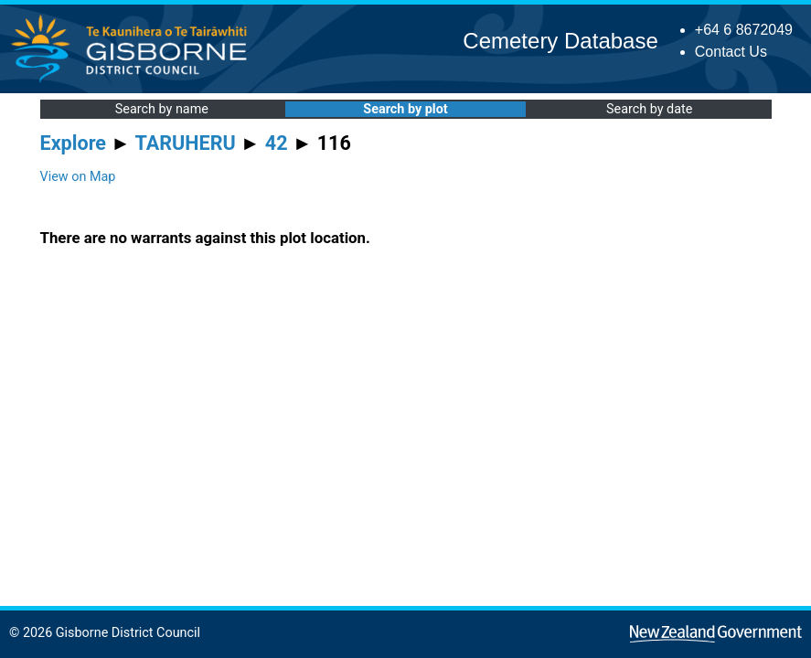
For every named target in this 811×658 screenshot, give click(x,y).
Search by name (161, 109)
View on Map (78, 177)
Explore (73, 143)
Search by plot (405, 109)
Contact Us (731, 51)
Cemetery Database (560, 40)
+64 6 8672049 (744, 29)
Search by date (649, 109)
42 (276, 143)
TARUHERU (185, 143)
